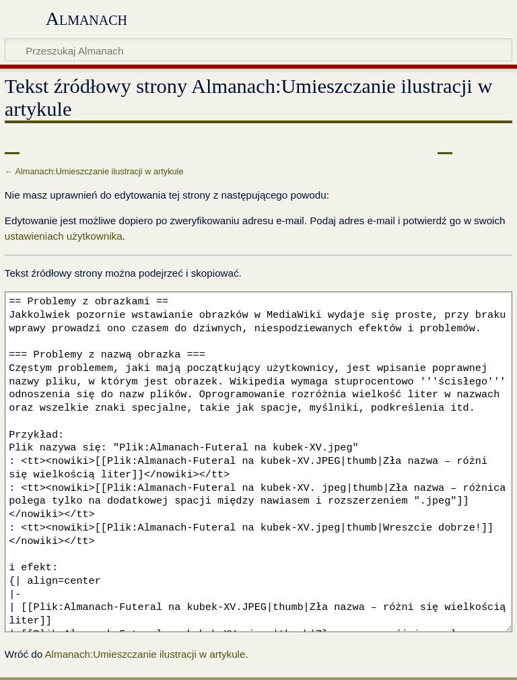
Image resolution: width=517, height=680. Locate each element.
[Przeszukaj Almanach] (258, 50)
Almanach (86, 18)
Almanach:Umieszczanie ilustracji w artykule (99, 171)
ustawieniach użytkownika (64, 236)
